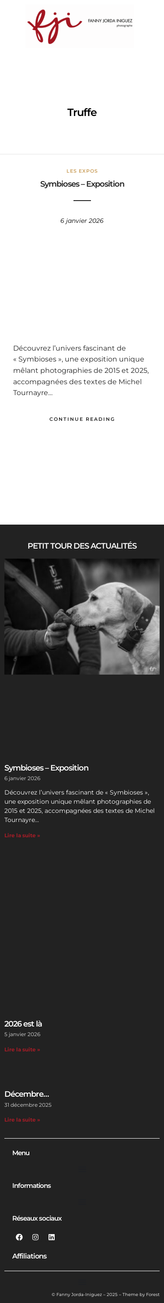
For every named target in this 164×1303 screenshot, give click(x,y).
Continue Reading (82, 419)
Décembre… (26, 1094)
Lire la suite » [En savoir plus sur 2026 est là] (22, 1049)
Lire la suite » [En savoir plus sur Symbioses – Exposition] (22, 835)
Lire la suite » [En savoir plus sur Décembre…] (22, 1119)
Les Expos (82, 171)
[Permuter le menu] (82, 1169)
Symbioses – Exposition (82, 184)
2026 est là (23, 1024)
